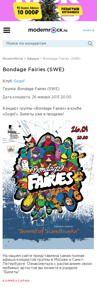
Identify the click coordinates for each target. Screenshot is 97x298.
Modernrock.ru (47, 30)
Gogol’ (19, 81)
